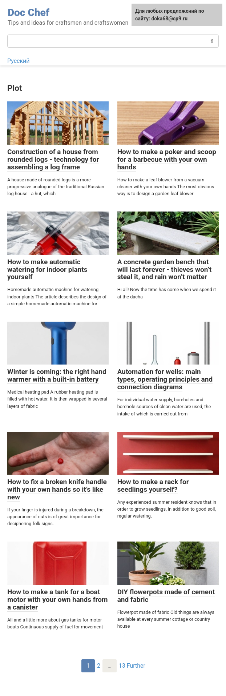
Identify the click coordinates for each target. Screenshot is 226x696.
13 (122, 665)
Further (136, 665)
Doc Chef (28, 13)
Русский (18, 60)
